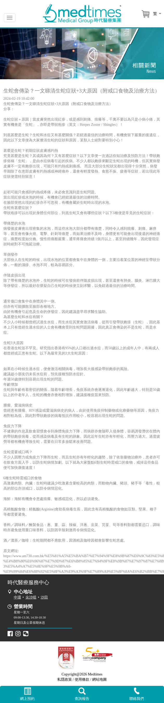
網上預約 (27, 694)
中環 (17, 597)
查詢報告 (82, 694)
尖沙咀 (31, 597)
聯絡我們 (136, 694)
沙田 (44, 597)
